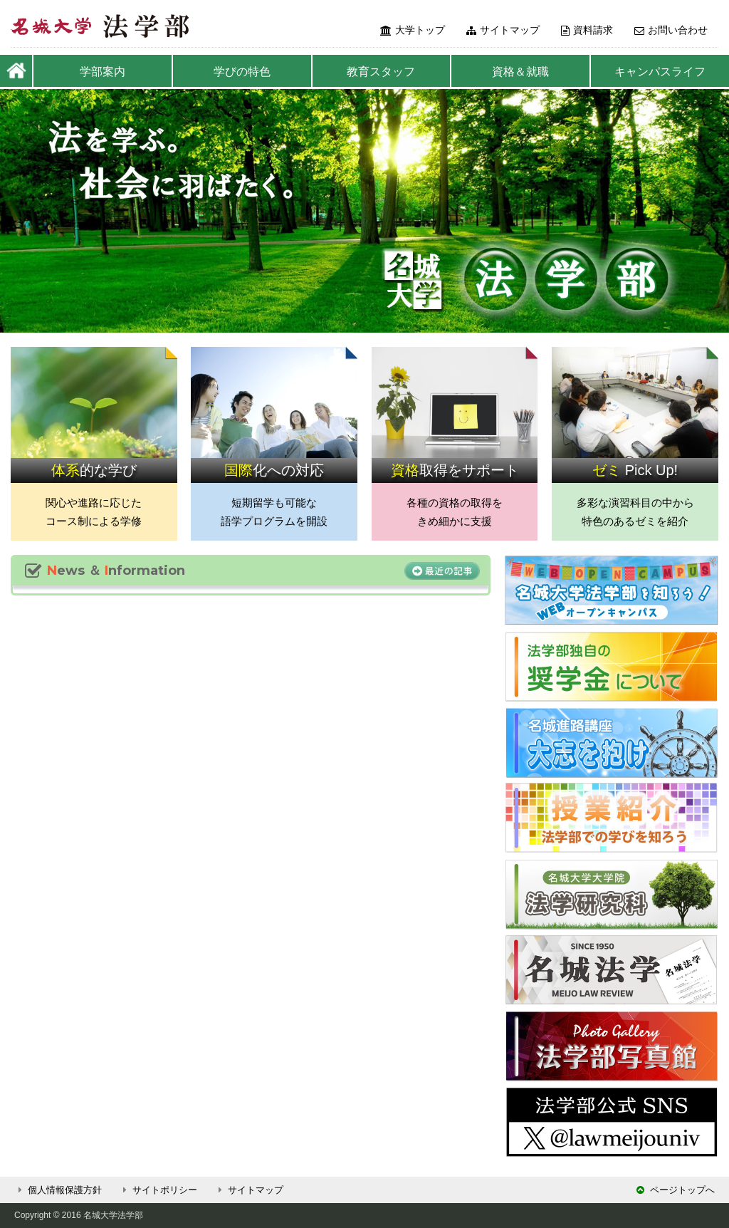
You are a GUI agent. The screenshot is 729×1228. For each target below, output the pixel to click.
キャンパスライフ (660, 72)
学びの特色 (242, 72)
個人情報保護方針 (58, 1190)
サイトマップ (503, 30)
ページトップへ (675, 1190)
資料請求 (587, 30)
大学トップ (412, 30)
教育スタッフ (381, 72)
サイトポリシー (158, 1190)
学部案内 (102, 72)
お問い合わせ (671, 30)
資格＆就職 (520, 72)
